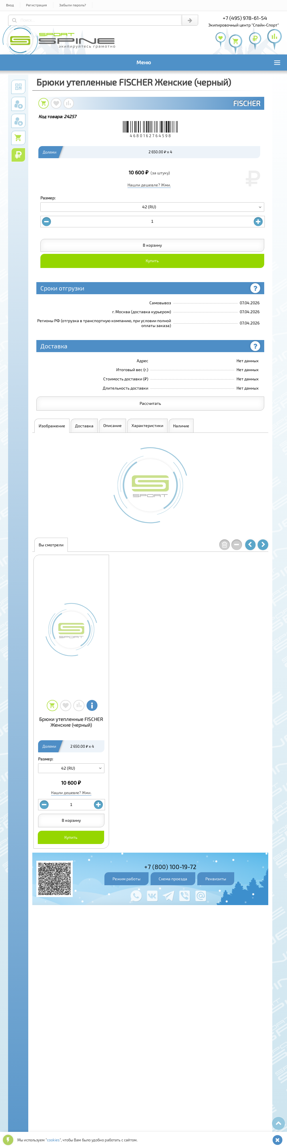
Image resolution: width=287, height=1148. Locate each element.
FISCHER (246, 103)
